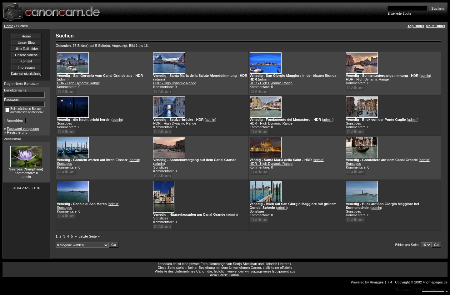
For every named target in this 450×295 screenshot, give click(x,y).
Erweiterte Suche (399, 13)
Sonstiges (64, 123)
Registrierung (17, 132)
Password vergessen (23, 128)
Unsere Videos (26, 55)
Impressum (26, 67)
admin (63, 79)
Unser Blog (26, 42)
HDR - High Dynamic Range (78, 83)
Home (8, 26)
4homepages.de (435, 282)
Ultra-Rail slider (26, 49)
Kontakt (26, 61)
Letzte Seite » (89, 236)
